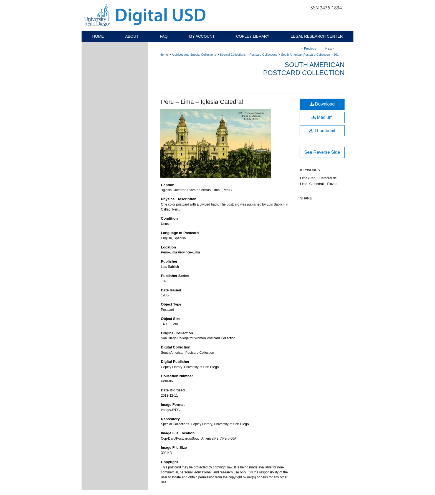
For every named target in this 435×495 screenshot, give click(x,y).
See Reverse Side (322, 152)
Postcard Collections (263, 54)
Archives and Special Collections (194, 54)
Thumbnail (322, 130)
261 (335, 54)
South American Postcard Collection (305, 54)
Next (328, 48)
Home (164, 54)
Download (322, 104)
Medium (322, 117)
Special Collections (233, 54)
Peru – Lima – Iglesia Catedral (202, 101)
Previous (310, 48)
